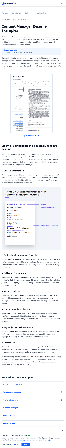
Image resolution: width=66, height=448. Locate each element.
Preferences (7, 444)
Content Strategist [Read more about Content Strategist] (33, 408)
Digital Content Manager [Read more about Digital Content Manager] (33, 384)
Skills (27, 13)
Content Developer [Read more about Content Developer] (33, 400)
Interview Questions (39, 13)
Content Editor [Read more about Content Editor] (33, 415)
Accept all (26, 444)
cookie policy (45, 440)
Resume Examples (8, 19)
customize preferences (24, 440)
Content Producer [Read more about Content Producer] (33, 423)
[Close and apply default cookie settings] (62, 431)
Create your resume (11, 50)
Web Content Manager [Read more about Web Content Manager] (33, 392)
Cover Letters (16, 13)
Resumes (5, 13)
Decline (16, 444)
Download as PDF (31, 136)
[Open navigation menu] (62, 3)
